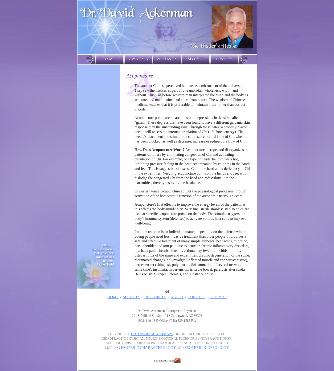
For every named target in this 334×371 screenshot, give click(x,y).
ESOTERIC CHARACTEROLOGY (148, 348)
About (196, 59)
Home (109, 59)
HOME (112, 297)
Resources (167, 59)
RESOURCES (155, 297)
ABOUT (177, 297)
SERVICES (131, 297)
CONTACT (196, 297)
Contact (224, 59)
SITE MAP (217, 297)
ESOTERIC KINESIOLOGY (206, 348)
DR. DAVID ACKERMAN (152, 334)
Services (138, 59)
